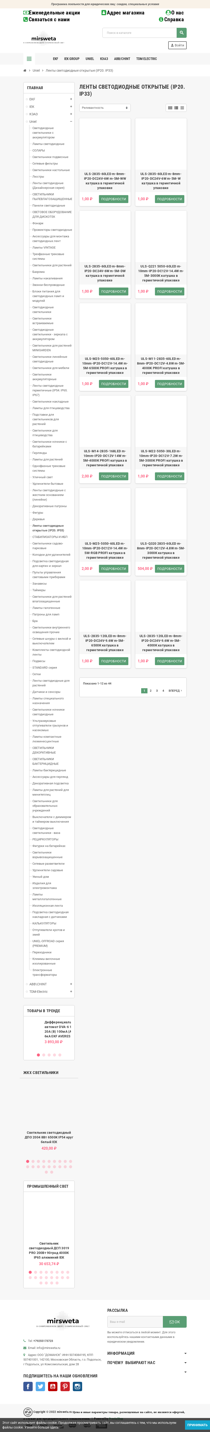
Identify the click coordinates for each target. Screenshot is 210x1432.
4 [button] (54, 1054)
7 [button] (59, 1161)
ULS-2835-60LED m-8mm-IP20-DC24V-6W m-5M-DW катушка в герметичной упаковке (105, 273)
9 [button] (70, 1161)
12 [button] (38, 1166)
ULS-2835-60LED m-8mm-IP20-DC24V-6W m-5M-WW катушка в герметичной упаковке (105, 181)
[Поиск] (144, 33)
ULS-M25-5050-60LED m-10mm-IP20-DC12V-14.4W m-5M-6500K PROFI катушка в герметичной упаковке (105, 366)
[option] (49, 1034)
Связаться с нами (46, 19)
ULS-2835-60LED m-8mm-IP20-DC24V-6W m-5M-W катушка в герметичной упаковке (161, 181)
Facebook (28, 1386)
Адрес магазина (123, 13)
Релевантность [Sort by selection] (93, 107)
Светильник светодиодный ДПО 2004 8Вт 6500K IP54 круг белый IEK (49, 1137)
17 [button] (65, 1166)
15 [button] (54, 1166)
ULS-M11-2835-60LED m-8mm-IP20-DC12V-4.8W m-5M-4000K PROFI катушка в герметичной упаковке (161, 366)
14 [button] (49, 1166)
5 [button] (59, 1054)
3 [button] (49, 1054)
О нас (175, 13)
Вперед (176, 690)
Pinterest (65, 1386)
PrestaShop (116, 1418)
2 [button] (43, 1054)
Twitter (40, 1386)
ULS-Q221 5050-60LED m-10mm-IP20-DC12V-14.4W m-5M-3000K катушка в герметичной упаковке (161, 273)
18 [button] (70, 1166)
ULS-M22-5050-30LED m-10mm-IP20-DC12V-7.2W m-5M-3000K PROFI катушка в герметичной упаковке (161, 458)
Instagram (77, 1386)
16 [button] (59, 1166)
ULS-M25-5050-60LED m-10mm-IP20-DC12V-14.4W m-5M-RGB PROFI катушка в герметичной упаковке (105, 550)
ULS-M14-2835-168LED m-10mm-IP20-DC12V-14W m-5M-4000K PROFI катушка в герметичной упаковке (105, 458)
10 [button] (27, 1166)
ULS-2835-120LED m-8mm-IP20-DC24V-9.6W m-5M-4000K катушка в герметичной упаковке (161, 643)
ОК (175, 1322)
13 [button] (43, 1166)
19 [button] (46, 1172)
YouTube (52, 1386)
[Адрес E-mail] (135, 1322)
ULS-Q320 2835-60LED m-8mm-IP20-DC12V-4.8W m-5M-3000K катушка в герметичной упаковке (161, 550)
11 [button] (33, 1166)
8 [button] (65, 1161)
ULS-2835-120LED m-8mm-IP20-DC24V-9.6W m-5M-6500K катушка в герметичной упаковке (105, 643)
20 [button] (51, 1172)
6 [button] (54, 1161)
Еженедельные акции (51, 13)
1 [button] (38, 1054)
